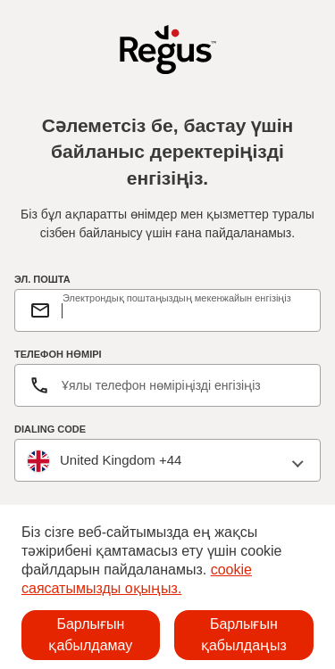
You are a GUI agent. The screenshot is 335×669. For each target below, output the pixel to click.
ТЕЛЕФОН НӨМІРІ (58, 354)
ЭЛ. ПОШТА (42, 279)
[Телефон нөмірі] (167, 385)
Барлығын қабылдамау (90, 634)
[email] (184, 310)
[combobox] (167, 461)
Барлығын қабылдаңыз (244, 634)
